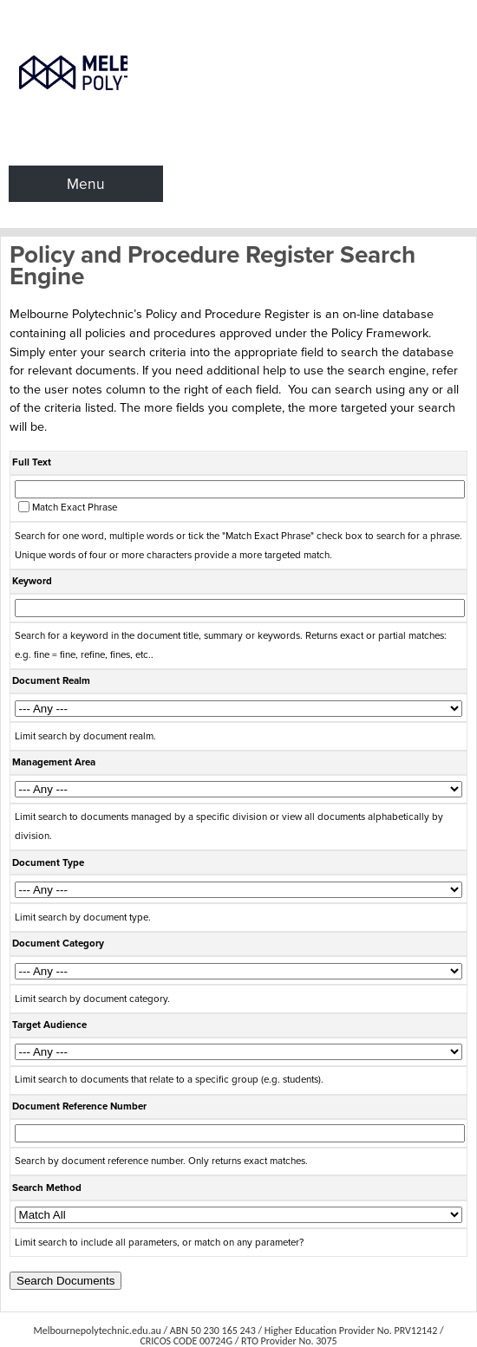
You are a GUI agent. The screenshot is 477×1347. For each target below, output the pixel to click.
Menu (86, 183)
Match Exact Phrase (74, 507)
